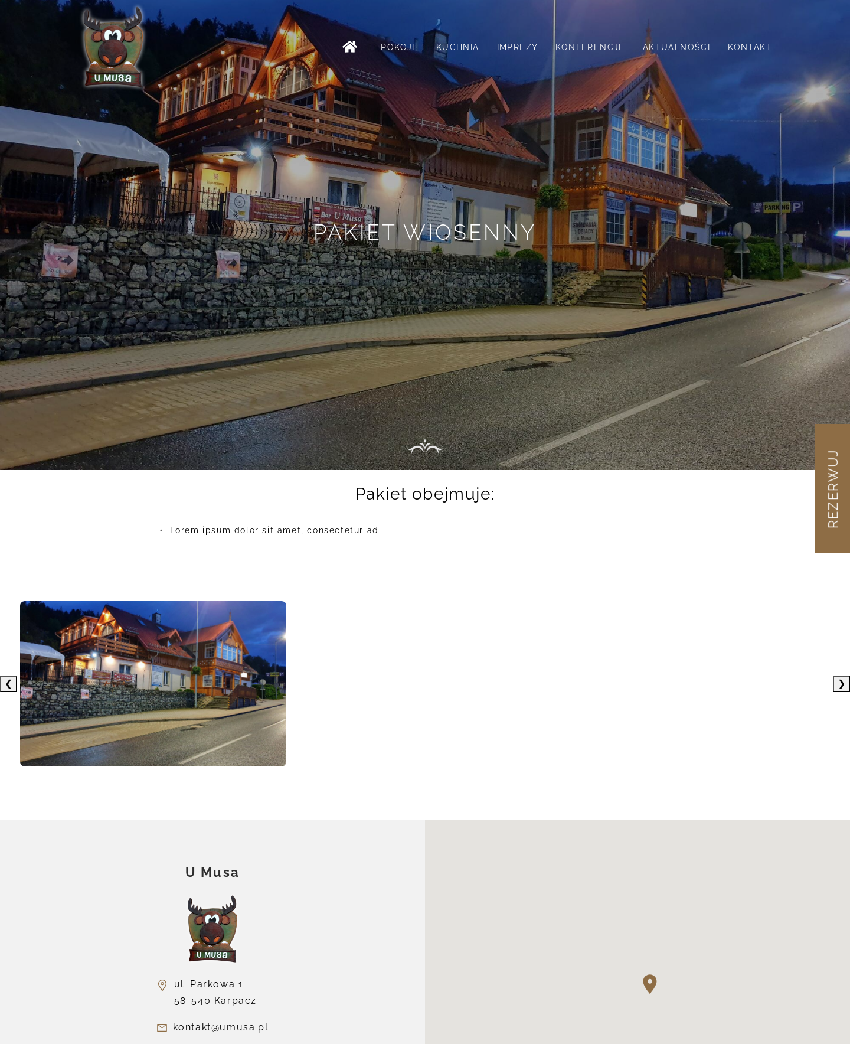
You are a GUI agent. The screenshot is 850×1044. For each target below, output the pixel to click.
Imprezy (517, 47)
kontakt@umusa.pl (221, 1027)
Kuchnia (457, 47)
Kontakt (750, 47)
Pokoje (399, 47)
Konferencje (590, 47)
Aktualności (676, 47)
